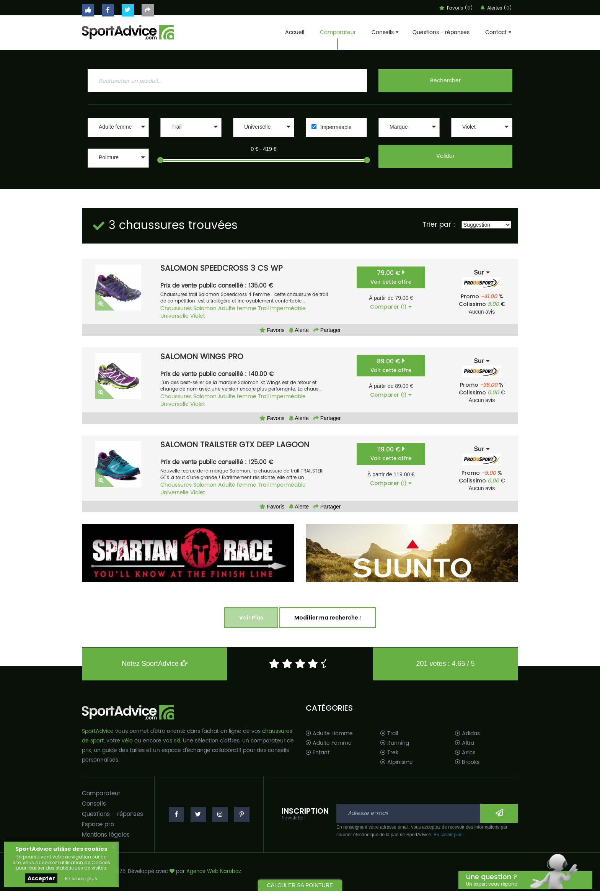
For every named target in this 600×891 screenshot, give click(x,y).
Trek (389, 753)
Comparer (391, 307)
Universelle (174, 316)
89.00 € (390, 365)
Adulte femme (237, 308)
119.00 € (390, 453)
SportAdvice (98, 731)
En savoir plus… (450, 834)
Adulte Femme (329, 743)
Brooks (467, 762)
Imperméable (336, 127)
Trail (263, 308)
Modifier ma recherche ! (327, 617)
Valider (445, 156)
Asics (465, 753)
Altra (464, 743)
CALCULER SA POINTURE (300, 885)
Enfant (317, 753)
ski (177, 740)
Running (394, 743)
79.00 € (390, 277)
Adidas (467, 733)
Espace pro (98, 824)
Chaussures (176, 308)
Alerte (299, 330)
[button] (118, 127)
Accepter (41, 878)
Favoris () (456, 8)
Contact (497, 32)
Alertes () (496, 8)
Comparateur (338, 32)
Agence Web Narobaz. (214, 872)
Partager (327, 330)
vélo (127, 740)
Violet (197, 316)
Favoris (272, 330)
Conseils (384, 32)
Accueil (294, 32)
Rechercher (445, 80)
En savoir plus (81, 878)
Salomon (205, 308)
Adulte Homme (329, 733)
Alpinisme (396, 762)
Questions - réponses (441, 32)
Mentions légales (106, 835)
